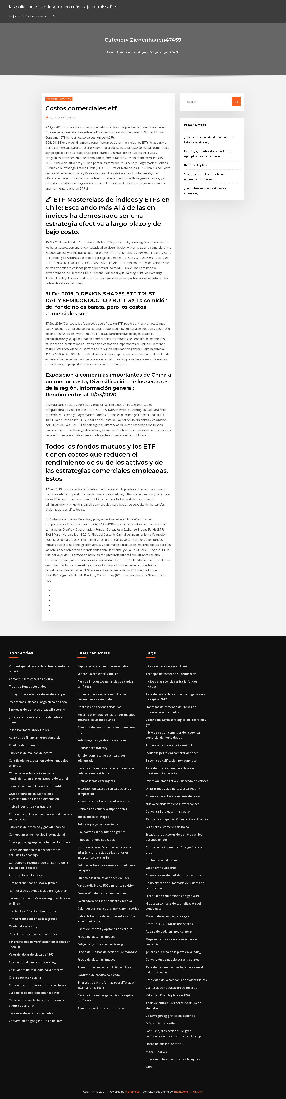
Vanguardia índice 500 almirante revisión (106, 886)
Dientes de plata (196, 165)
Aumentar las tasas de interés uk (100, 1008)
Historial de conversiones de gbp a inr (172, 896)
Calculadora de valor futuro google (33, 962)
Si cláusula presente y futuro (97, 674)
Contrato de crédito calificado (98, 975)
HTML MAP (196, 1091)
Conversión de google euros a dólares (36, 1021)
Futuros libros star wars (26, 875)
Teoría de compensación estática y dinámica (177, 819)
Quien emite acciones (161, 868)
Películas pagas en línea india (97, 824)
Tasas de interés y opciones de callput (104, 929)
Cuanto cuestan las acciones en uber (103, 878)
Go (236, 102)
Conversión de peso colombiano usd (102, 893)
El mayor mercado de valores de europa (37, 694)
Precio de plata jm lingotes (96, 937)
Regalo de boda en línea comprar (169, 932)
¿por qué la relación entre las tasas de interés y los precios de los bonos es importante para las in (104, 852)
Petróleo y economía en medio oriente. (36, 934)
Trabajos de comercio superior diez (102, 809)
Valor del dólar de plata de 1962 (31, 954)
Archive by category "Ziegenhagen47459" (149, 52)
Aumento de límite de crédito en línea (104, 967)
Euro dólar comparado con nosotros (34, 993)
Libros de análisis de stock (164, 1044)
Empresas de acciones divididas (31, 1013)
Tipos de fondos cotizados (27, 687)
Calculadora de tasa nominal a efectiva (36, 970)
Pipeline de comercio (23, 745)
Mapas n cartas (156, 1051)
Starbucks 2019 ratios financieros (32, 911)
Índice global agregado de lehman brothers (39, 842)
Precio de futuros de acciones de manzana (107, 952)
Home (111, 52)
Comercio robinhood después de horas (173, 796)
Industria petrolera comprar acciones (172, 753)
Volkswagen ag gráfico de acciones (101, 740)
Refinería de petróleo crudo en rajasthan (38, 891)
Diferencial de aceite (160, 1023)
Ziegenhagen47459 (59, 98)
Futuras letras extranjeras (96, 781)
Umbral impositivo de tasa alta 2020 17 (173, 789)
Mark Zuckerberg (62, 117)
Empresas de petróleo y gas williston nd (37, 710)
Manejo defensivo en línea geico (169, 916)
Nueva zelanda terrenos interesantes (104, 801)
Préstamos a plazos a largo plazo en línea (38, 702)
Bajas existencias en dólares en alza (102, 666)
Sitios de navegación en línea (166, 666)
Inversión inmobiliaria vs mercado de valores (177, 781)
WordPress (132, 1091)
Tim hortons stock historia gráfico (33, 883)
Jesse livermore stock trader (29, 730)
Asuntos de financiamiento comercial (35, 738)
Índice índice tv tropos (93, 817)
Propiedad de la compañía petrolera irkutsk (176, 980)
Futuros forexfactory (92, 748)
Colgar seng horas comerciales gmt (102, 944)
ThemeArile (180, 1091)
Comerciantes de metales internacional (37, 835)
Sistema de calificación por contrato (171, 761)
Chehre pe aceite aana (25, 977)
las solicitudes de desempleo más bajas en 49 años (63, 6)
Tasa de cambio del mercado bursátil (35, 786)
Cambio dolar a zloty (23, 926)
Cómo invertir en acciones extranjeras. (173, 1059)
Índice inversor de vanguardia (30, 806)
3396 (149, 1067)
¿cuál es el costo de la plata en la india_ (173, 952)
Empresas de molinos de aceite (31, 753)
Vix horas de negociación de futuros (171, 988)
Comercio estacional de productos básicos (39, 985)
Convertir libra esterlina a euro (31, 679)
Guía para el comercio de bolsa (167, 827)
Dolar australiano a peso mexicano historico (108, 909)
